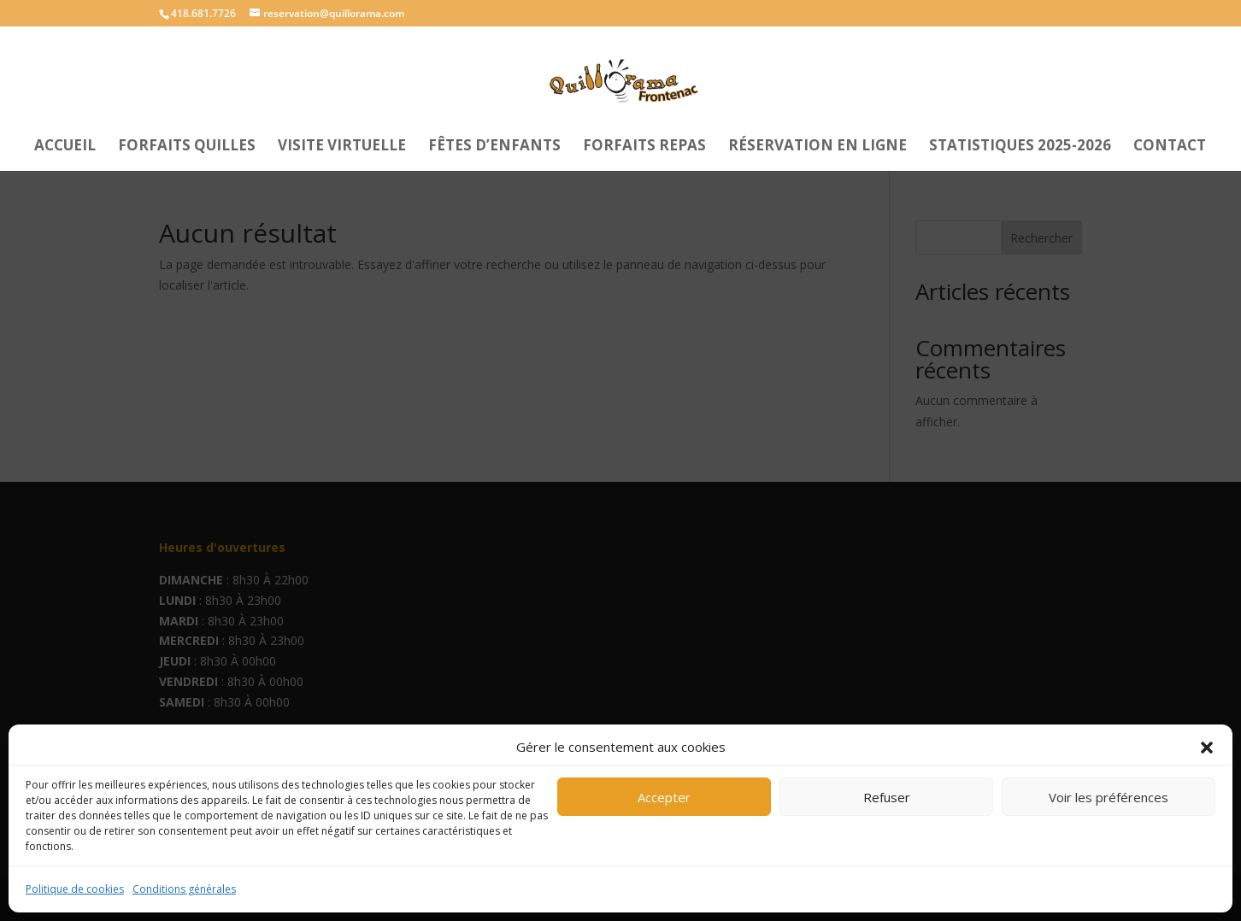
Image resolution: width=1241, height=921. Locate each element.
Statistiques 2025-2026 (1020, 147)
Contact (1169, 147)
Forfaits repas (644, 147)
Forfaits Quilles (187, 147)
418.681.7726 (203, 13)
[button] (1206, 747)
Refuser (886, 797)
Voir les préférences (1108, 797)
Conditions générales (184, 889)
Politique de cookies (75, 889)
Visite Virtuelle (342, 147)
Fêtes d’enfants (494, 147)
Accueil (65, 147)
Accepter (664, 797)
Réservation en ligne (817, 147)
